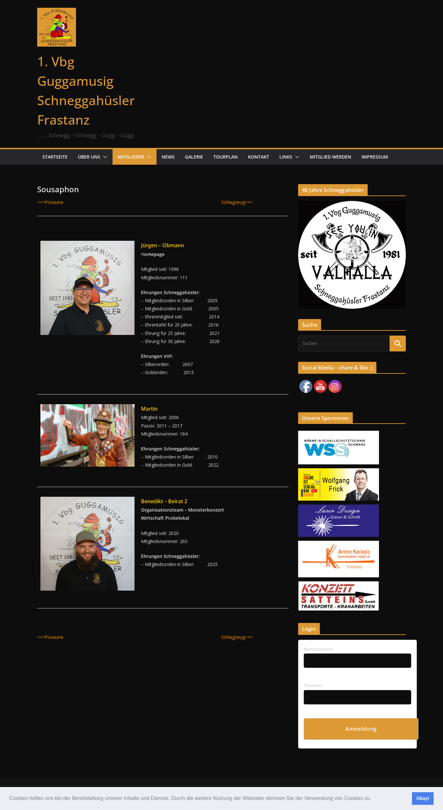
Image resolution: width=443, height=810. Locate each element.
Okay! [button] (422, 798)
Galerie (194, 157)
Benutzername (318, 649)
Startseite (55, 157)
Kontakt (258, 157)
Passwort (313, 685)
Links (285, 157)
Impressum (375, 157)
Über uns (89, 157)
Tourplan (225, 157)
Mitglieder (131, 157)
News (168, 157)
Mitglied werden (330, 157)
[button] (374, 799)
